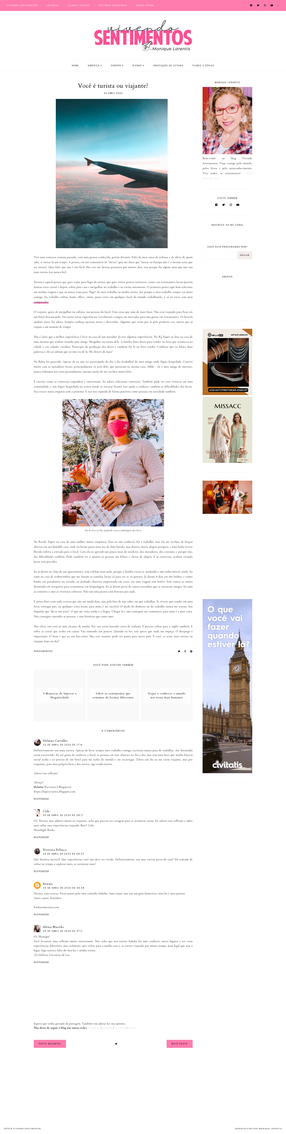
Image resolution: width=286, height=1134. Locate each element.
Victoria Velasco (55, 850)
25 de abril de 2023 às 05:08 (64, 887)
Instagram (94, 1028)
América (94, 65)
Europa (116, 65)
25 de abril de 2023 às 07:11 (63, 931)
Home (75, 65)
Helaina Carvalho (55, 741)
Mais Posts (180, 1043)
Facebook (120, 1028)
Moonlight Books (44, 830)
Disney (137, 65)
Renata (48, 884)
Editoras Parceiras (113, 5)
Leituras (53, 5)
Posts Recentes (50, 1043)
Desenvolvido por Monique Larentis (258, 1128)
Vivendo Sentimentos (22, 5)
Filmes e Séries (79, 5)
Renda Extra (145, 5)
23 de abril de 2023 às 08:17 (63, 815)
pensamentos (43, 651)
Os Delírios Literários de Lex (52, 955)
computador (41, 302)
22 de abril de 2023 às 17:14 (62, 744)
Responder (41, 798)
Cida (46, 811)
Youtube (107, 1028)
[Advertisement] (227, 556)
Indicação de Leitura (168, 65)
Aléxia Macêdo (53, 927)
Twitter (132, 1028)
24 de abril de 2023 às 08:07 (63, 853)
